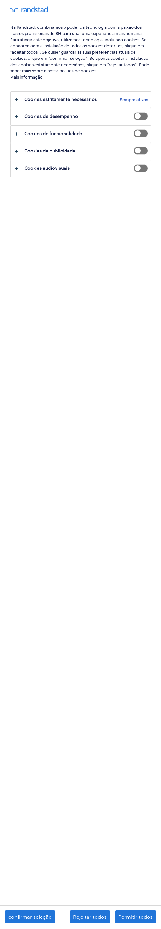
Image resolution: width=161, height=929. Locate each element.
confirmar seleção (30, 917)
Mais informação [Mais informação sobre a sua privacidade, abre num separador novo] (26, 77)
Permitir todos (136, 917)
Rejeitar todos (90, 917)
